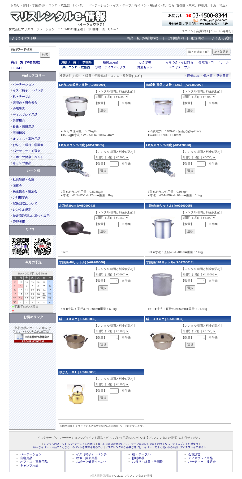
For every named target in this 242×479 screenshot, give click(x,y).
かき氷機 (145, 62)
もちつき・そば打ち (179, 62)
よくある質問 (221, 38)
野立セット (145, 67)
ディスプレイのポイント (194, 447)
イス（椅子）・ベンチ (28, 90)
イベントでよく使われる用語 (161, 447)
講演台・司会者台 (25, 102)
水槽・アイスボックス (110, 67)
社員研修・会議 (23, 179)
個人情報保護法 (101, 475)
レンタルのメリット (55, 443)
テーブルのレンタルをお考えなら (150, 443)
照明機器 (19, 133)
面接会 (17, 185)
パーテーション (23, 84)
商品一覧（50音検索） (143, 38)
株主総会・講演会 (25, 191)
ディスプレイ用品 (25, 114)
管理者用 (19, 221)
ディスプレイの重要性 (185, 443)
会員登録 (202, 31)
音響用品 (19, 120)
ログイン (187, 31)
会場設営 (19, 108)
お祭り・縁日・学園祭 (28, 145)
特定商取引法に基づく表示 (31, 216)
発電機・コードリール (214, 62)
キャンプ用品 (22, 163)
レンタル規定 (22, 209)
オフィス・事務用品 (26, 139)
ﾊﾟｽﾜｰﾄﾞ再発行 (221, 31)
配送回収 (197, 38)
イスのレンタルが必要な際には (123, 447)
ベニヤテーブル (179, 67)
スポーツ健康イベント (28, 157)
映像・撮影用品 (23, 126)
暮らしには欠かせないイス (113, 443)
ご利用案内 (175, 38)
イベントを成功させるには (87, 447)
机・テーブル (22, 96)
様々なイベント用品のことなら (51, 447)
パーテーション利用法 (82, 443)
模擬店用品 (110, 62)
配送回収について (25, 203)
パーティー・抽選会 (26, 151)
